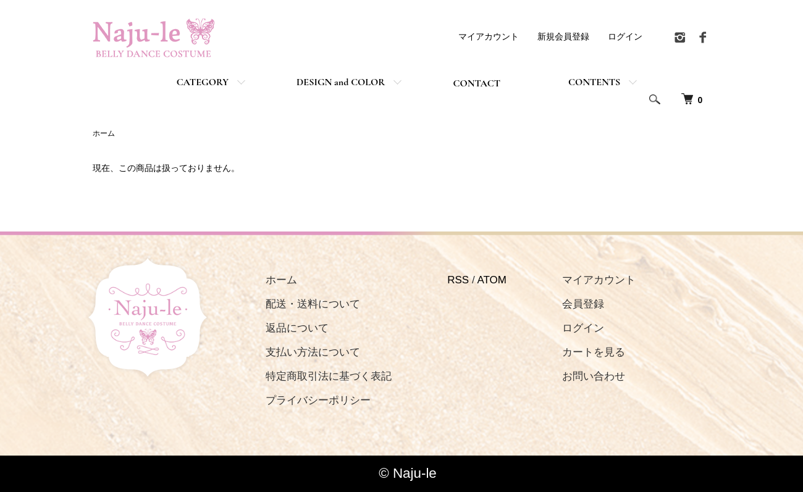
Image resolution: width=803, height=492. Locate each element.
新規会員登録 (563, 36)
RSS (458, 280)
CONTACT (476, 83)
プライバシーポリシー (318, 400)
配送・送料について (313, 304)
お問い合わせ (593, 376)
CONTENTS (594, 82)
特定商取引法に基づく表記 (329, 376)
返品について (297, 328)
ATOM (492, 280)
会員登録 (583, 304)
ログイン (625, 36)
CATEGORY (203, 82)
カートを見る (593, 352)
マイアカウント (488, 36)
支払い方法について (313, 352)
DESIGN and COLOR (340, 82)
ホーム (104, 133)
